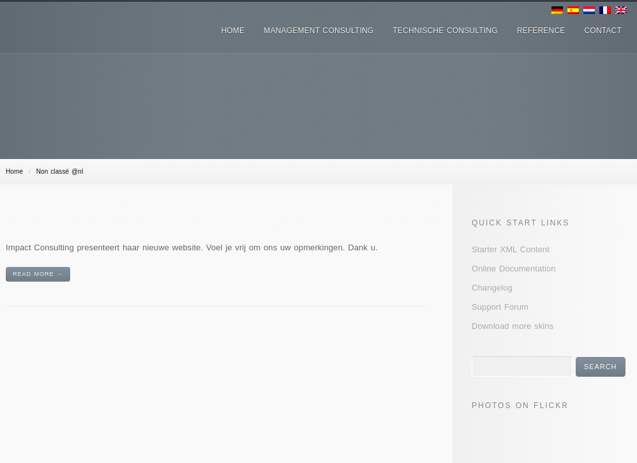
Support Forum (500, 307)
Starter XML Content (511, 249)
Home (14, 171)
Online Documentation (514, 268)
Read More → (38, 274)
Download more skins (512, 326)
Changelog (492, 287)
